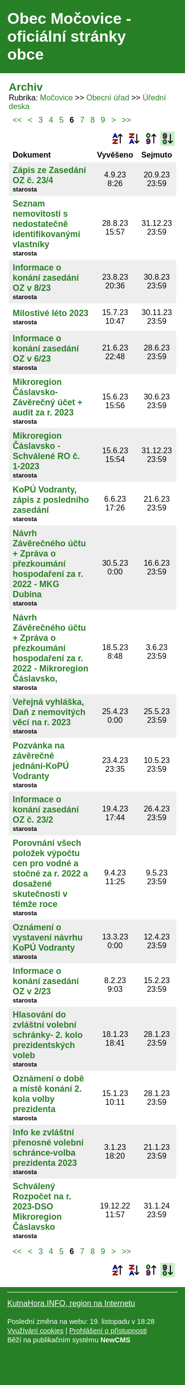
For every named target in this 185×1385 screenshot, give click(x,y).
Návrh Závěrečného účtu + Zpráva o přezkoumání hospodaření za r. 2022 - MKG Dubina (49, 563)
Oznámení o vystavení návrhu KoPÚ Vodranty (48, 938)
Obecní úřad (107, 98)
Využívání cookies (35, 1331)
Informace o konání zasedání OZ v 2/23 (46, 981)
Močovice (56, 98)
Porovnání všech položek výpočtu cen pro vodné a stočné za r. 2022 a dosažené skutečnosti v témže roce (50, 873)
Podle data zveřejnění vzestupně (151, 138)
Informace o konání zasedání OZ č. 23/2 (46, 810)
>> (126, 120)
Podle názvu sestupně (134, 138)
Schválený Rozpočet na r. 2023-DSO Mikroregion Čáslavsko (42, 1206)
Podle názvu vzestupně (117, 138)
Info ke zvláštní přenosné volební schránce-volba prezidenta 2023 (48, 1148)
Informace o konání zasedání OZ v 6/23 (46, 349)
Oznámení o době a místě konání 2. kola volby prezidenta (48, 1094)
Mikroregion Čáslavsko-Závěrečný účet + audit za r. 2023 (47, 397)
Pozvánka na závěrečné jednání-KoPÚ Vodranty (41, 761)
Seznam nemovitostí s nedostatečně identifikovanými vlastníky (46, 224)
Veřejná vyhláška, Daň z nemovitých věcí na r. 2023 (49, 712)
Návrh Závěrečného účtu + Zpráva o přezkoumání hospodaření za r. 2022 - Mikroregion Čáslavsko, (50, 648)
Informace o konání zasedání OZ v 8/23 (46, 278)
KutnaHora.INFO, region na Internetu (71, 1303)
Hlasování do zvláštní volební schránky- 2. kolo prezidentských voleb (48, 1035)
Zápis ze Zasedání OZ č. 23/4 (49, 175)
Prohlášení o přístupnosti (108, 1331)
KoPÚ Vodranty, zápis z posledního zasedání (51, 500)
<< (17, 120)
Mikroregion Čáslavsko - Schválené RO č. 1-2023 (46, 451)
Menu (165, 37)
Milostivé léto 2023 (50, 313)
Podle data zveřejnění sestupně (167, 138)
